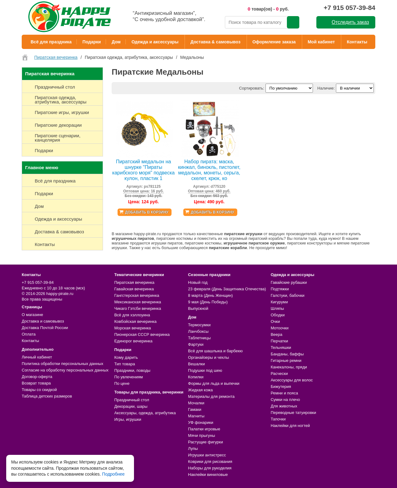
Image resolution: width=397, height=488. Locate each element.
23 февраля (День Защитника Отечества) (227, 289)
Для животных (284, 406)
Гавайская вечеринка (134, 289)
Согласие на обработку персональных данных (65, 370)
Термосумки (199, 325)
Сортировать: (251, 88)
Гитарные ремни (286, 360)
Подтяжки (280, 289)
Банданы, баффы (287, 354)
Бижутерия (281, 386)
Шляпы (277, 308)
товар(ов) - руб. (268, 8)
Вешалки (196, 364)
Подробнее (113, 474)
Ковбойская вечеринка (135, 321)
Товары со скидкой (39, 389)
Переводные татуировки (293, 412)
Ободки (278, 315)
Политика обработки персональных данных (62, 363)
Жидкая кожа (200, 390)
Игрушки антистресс (207, 455)
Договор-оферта (37, 376)
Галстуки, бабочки (288, 295)
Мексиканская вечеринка (137, 302)
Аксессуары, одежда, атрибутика (145, 413)
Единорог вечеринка (133, 341)
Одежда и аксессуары (155, 41)
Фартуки (195, 344)
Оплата (29, 334)
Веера (277, 334)
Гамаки (194, 409)
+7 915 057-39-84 (349, 7)
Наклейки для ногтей (290, 425)
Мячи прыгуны (201, 435)
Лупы (193, 448)
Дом (116, 41)
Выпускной (198, 308)
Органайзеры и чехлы (208, 357)
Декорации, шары (130, 406)
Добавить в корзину (146, 212)
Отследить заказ (350, 22)
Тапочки (278, 419)
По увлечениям (128, 377)
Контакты (357, 41)
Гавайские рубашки (289, 282)
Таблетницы (199, 338)
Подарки (92, 41)
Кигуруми (279, 302)
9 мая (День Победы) (208, 302)
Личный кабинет (37, 357)
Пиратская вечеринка (134, 282)
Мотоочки (280, 328)
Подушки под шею (205, 370)
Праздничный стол (131, 400)
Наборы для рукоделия (209, 468)
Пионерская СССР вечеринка (142, 334)
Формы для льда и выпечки (213, 383)
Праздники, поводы (132, 370)
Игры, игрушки (127, 419)
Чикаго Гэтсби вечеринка (137, 308)
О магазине (32, 314)
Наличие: (326, 88)
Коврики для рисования (210, 461)
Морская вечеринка (132, 328)
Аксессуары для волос (292, 380)
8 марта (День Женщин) (210, 295)
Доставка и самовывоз (43, 321)
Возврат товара (36, 383)
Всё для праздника (51, 41)
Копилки (195, 377)
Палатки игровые (204, 429)
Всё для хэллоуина (132, 315)
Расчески (279, 373)
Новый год (197, 282)
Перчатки (279, 341)
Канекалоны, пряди (289, 367)
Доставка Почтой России (45, 327)
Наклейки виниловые (208, 474)
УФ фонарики (200, 422)
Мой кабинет (321, 41)
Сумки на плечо (285, 399)
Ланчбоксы (198, 331)
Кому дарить (126, 357)
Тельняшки (281, 347)
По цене (121, 383)
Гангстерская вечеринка (136, 295)
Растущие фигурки (205, 442)
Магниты (196, 416)
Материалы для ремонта (211, 396)
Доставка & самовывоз (215, 41)
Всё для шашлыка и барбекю (215, 351)
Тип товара (124, 364)
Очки (275, 321)
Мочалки (196, 403)
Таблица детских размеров (47, 396)
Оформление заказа (274, 41)
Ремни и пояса (284, 393)
